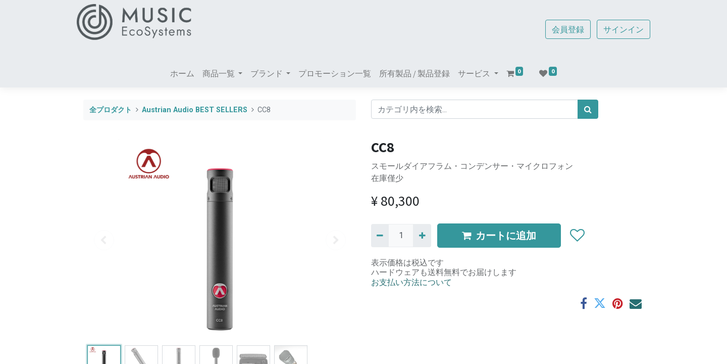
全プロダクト (110, 110)
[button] (577, 235)
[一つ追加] (422, 235)
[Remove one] (380, 235)
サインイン (617, 29)
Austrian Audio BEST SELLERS (194, 110)
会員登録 (561, 29)
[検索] (588, 109)
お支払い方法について (411, 282)
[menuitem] (182, 73)
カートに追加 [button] (499, 235)
